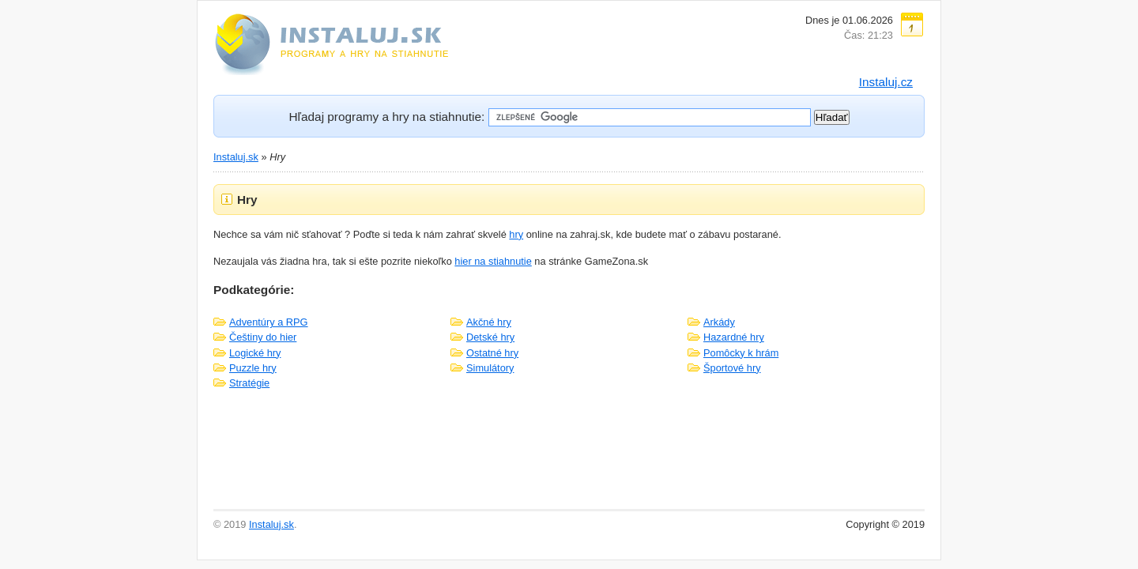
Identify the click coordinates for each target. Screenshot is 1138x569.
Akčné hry (488, 322)
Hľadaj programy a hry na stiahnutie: (386, 116)
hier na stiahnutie (492, 261)
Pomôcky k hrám (740, 353)
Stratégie (249, 383)
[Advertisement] (569, 456)
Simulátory (490, 368)
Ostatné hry (492, 353)
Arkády (719, 322)
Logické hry (255, 353)
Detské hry (490, 337)
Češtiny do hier (262, 337)
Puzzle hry (253, 368)
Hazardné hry (733, 337)
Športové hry (732, 368)
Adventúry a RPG (268, 322)
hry (516, 234)
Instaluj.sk (235, 157)
